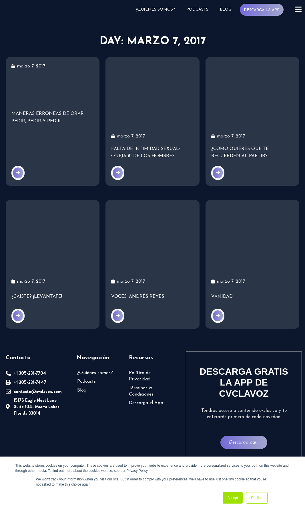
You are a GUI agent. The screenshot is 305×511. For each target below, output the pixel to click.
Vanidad (221, 296)
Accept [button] (233, 498)
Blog (226, 9)
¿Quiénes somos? (157, 9)
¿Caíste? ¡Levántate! (36, 296)
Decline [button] (256, 498)
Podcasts (199, 9)
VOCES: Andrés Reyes (138, 296)
